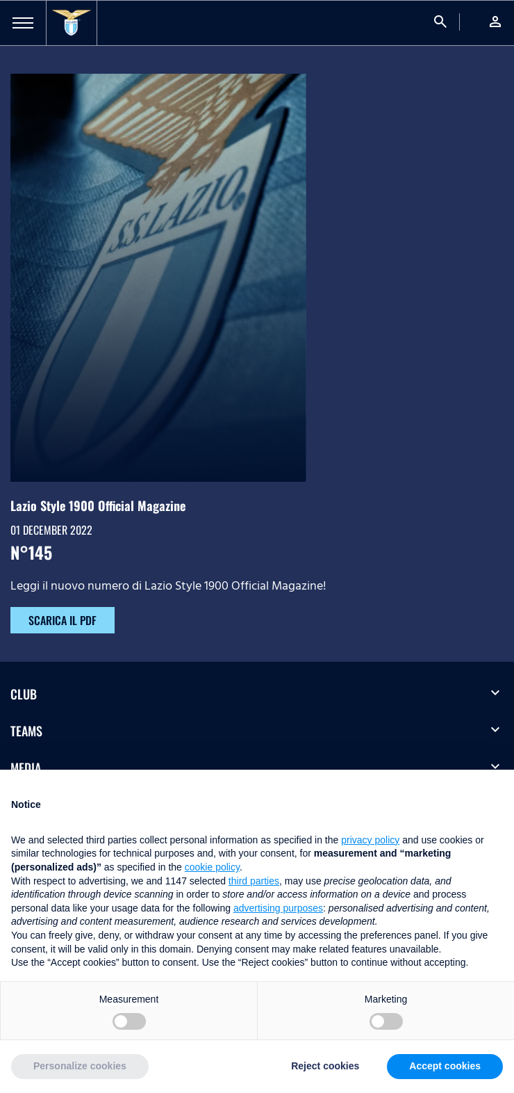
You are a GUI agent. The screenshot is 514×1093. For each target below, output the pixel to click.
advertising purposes (278, 908)
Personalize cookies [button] (79, 1065)
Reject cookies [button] (325, 1065)
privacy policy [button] (370, 839)
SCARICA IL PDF (62, 620)
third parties (254, 880)
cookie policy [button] (212, 867)
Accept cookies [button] (445, 1065)
